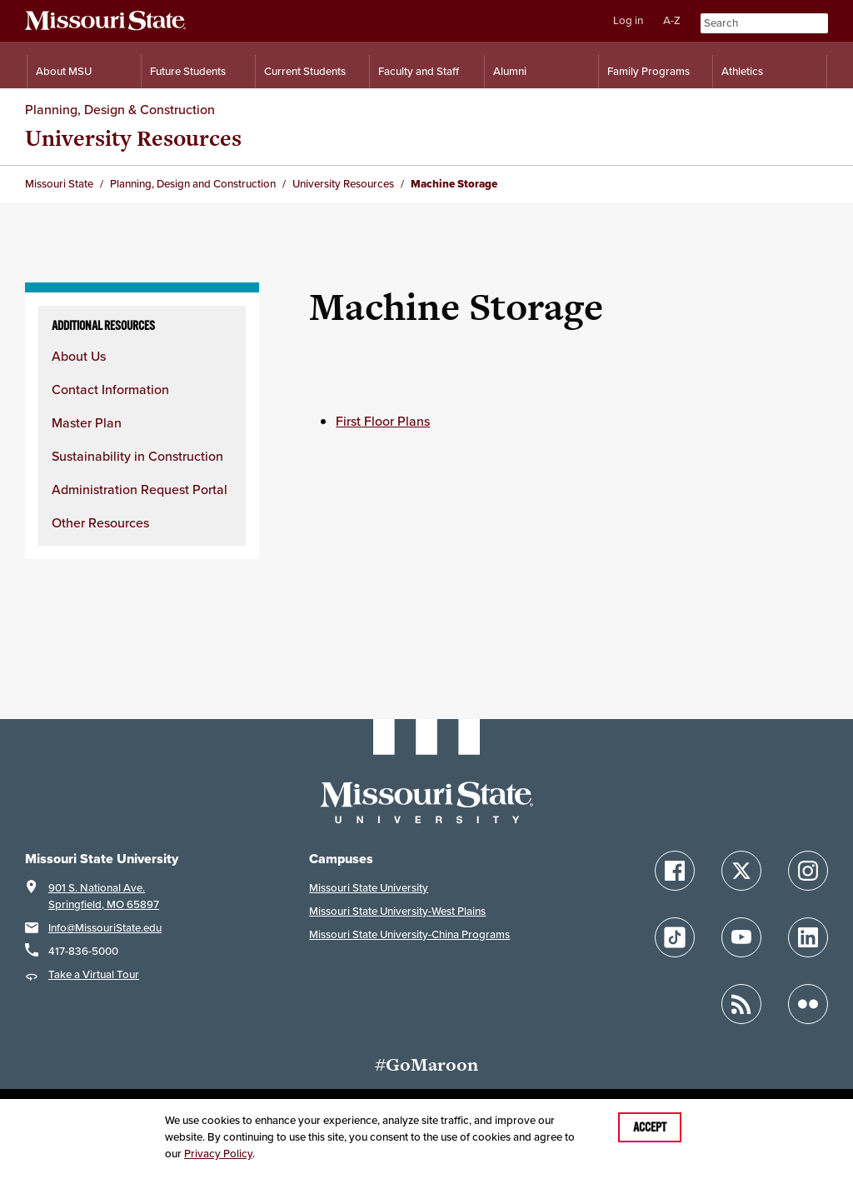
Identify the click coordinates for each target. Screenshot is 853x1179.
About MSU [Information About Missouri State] (64, 71)
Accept (649, 1127)
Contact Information (110, 389)
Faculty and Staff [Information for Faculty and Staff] (418, 71)
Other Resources (100, 522)
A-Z (672, 20)
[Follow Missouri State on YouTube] (741, 937)
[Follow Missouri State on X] (741, 871)
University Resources (133, 137)
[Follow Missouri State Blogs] (741, 1004)
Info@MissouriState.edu (105, 928)
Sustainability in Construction (137, 456)
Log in (628, 20)
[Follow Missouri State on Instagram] (808, 871)
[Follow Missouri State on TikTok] (675, 937)
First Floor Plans (383, 421)
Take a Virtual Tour (93, 974)
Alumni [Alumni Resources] (509, 71)
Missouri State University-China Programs (409, 934)
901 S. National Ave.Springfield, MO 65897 (103, 896)
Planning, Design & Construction (120, 109)
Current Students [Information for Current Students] (305, 71)
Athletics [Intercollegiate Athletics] (742, 71)
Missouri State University (368, 888)
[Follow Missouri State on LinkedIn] (808, 937)
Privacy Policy (218, 1154)
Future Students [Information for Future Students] (188, 71)
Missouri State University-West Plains (397, 911)
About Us (79, 356)
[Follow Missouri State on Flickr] (808, 1004)
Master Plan (87, 422)
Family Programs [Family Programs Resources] (648, 71)
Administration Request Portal (139, 489)
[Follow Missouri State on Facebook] (675, 871)
